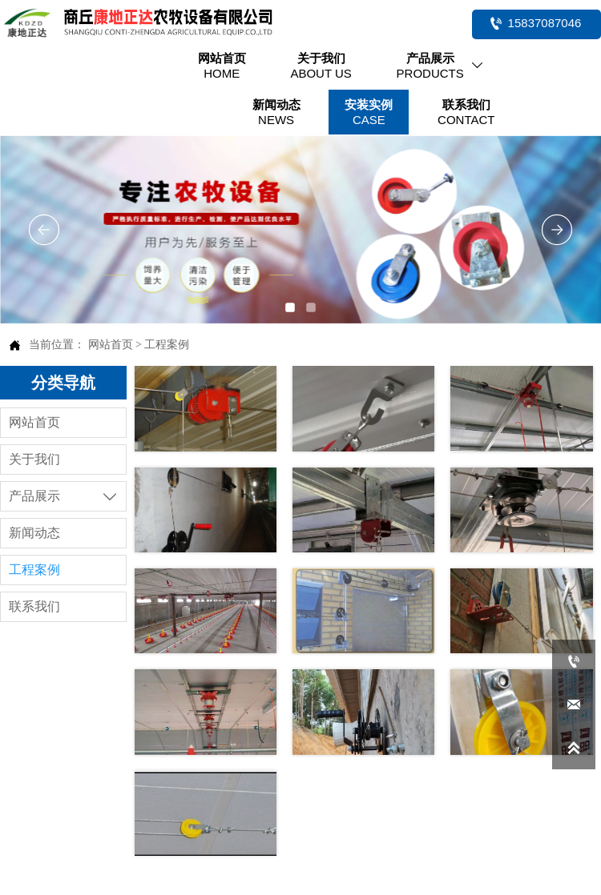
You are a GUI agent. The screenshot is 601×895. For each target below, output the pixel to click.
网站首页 (110, 345)
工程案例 (166, 345)
